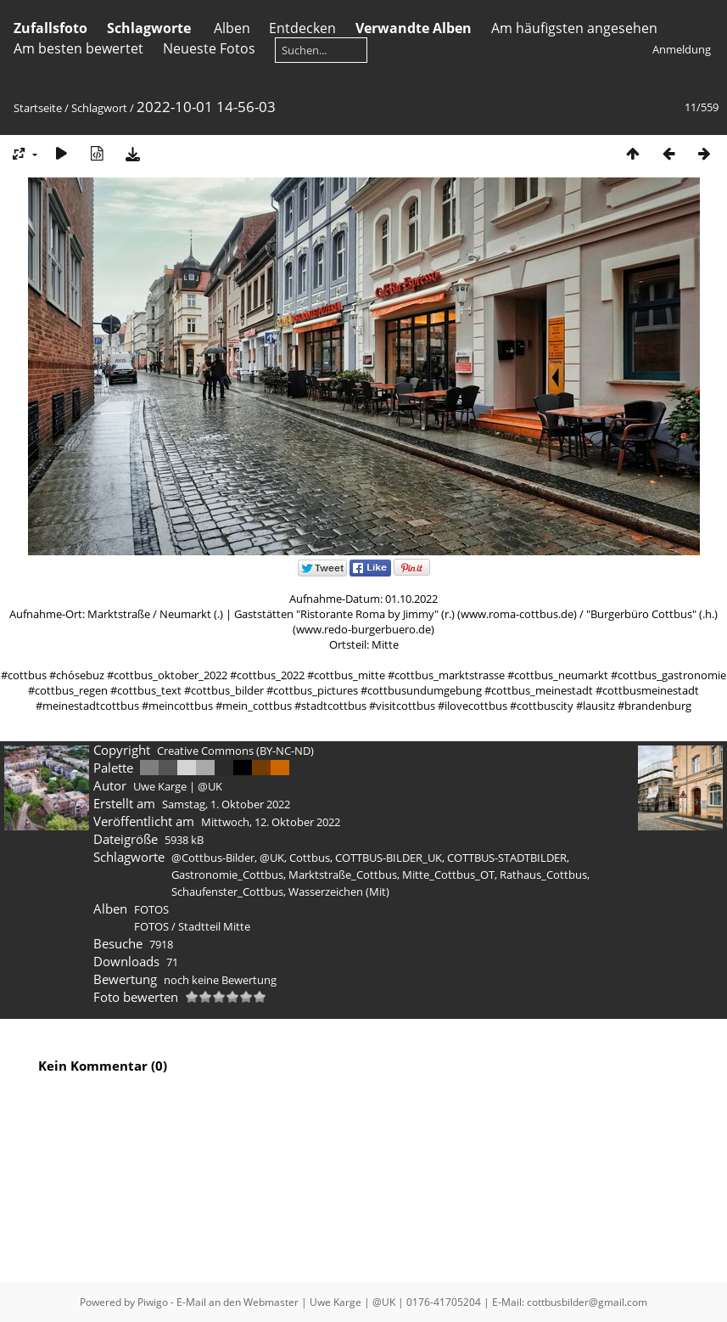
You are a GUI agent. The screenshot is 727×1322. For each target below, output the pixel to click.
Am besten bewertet (78, 48)
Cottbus (309, 857)
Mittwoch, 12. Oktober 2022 (270, 822)
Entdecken (302, 28)
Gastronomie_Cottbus (227, 874)
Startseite (38, 107)
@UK (272, 857)
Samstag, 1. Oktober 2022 (226, 804)
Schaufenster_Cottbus (227, 891)
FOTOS (151, 909)
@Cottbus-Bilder (212, 857)
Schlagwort (99, 107)
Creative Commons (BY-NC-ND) (235, 750)
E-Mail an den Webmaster (237, 1302)
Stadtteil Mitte (214, 926)
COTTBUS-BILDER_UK (388, 857)
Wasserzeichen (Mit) (338, 891)
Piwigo (152, 1302)
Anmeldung (681, 49)
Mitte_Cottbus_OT (448, 874)
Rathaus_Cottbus (543, 874)
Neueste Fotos (209, 48)
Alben (232, 28)
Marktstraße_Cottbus (342, 874)
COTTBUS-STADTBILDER (507, 857)
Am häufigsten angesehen (574, 28)
